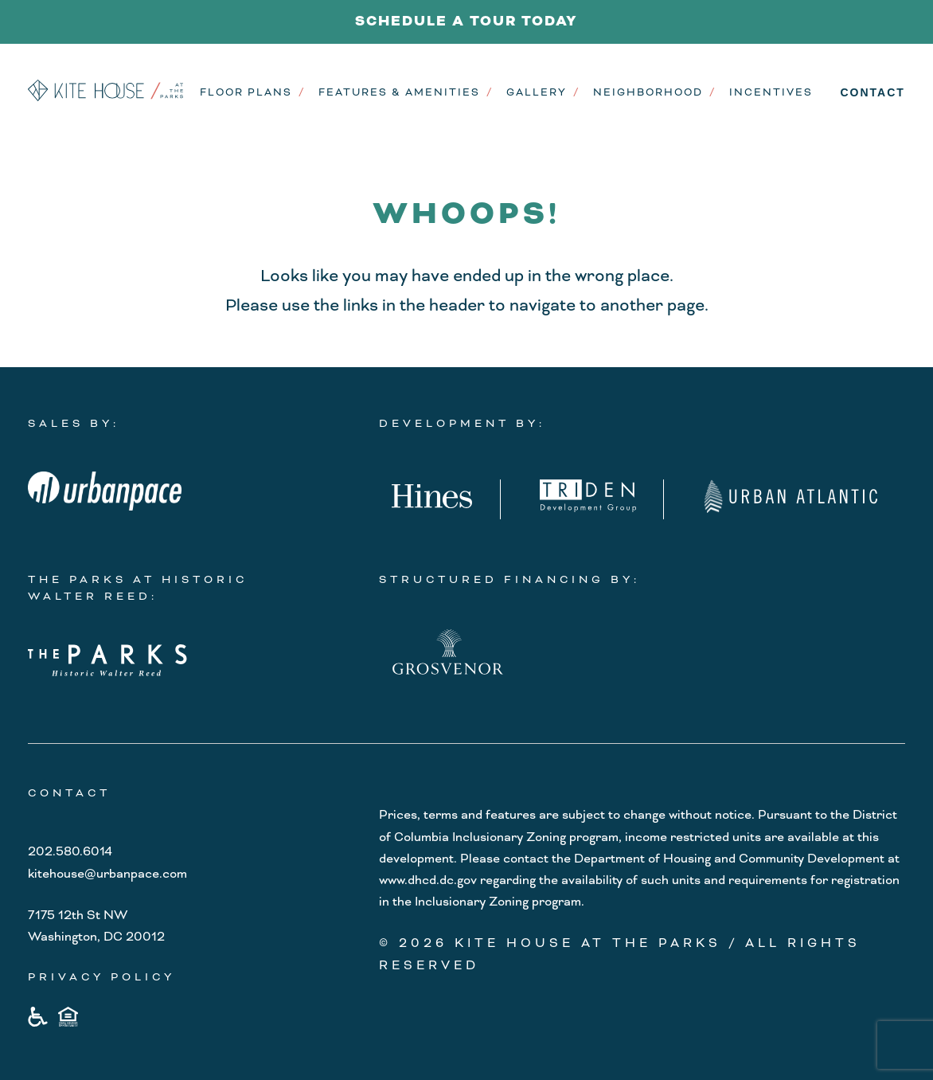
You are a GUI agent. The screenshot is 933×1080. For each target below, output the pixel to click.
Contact (872, 92)
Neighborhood (648, 92)
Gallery (536, 92)
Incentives (771, 92)
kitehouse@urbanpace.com (107, 874)
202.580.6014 (70, 851)
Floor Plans (246, 92)
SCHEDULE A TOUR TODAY (466, 21)
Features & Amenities (399, 92)
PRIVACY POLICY (101, 977)
